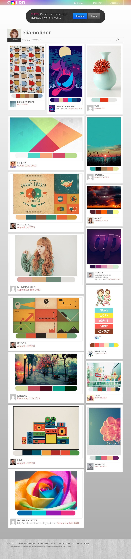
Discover (97, 3)
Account (114, 3)
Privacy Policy (83, 543)
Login (94, 16)
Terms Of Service (66, 543)
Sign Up (80, 16)
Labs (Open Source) (26, 543)
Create (80, 3)
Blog (53, 543)
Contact (10, 543)
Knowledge (43, 543)
